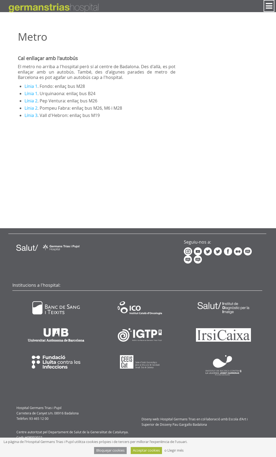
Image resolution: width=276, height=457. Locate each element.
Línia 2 (31, 101)
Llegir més (175, 450)
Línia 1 (31, 86)
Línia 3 (31, 115)
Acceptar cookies (146, 450)
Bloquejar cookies (110, 450)
